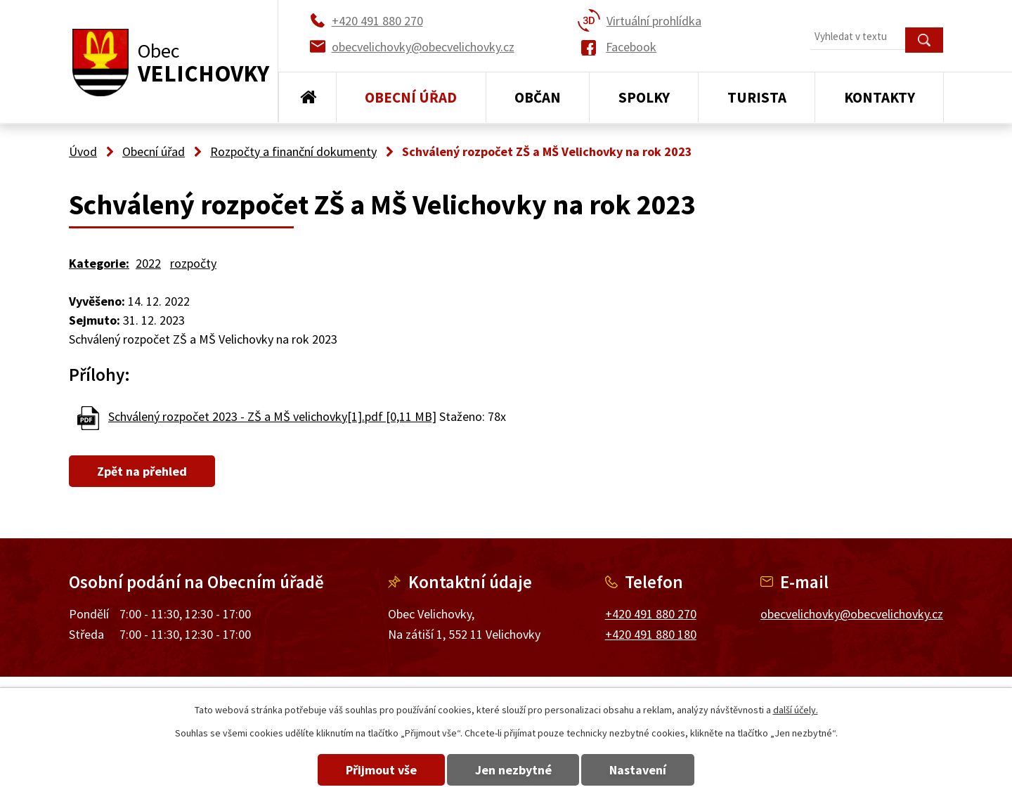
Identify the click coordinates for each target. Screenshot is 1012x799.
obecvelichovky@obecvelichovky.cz (851, 614)
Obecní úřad (411, 97)
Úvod (307, 97)
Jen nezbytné (513, 770)
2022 (148, 263)
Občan (537, 97)
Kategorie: (99, 263)
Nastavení (645, 770)
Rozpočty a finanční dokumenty (293, 151)
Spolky (644, 97)
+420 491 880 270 (650, 614)
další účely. (795, 709)
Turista (756, 97)
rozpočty (193, 263)
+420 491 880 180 (650, 634)
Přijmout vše (374, 770)
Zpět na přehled (145, 471)
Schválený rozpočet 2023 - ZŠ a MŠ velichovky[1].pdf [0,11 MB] (272, 416)
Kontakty (879, 97)
